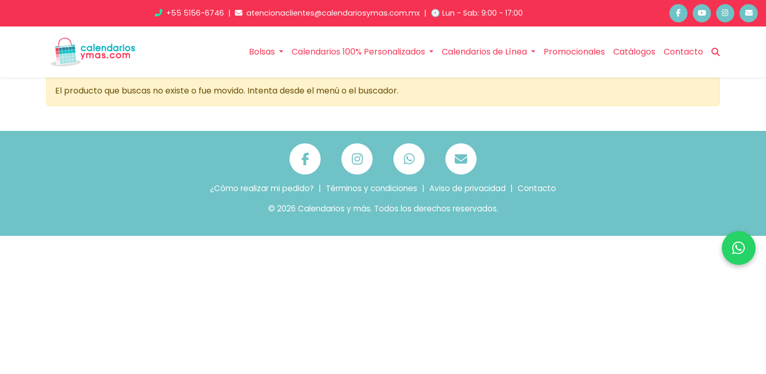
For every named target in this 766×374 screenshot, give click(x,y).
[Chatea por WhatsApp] (739, 248)
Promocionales (574, 52)
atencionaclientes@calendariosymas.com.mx (328, 13)
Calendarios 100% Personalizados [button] (359, 52)
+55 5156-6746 (190, 13)
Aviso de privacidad (467, 188)
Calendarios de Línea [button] (485, 52)
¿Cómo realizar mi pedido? (262, 188)
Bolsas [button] (263, 52)
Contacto (683, 52)
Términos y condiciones (371, 188)
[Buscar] (715, 52)
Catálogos (634, 52)
